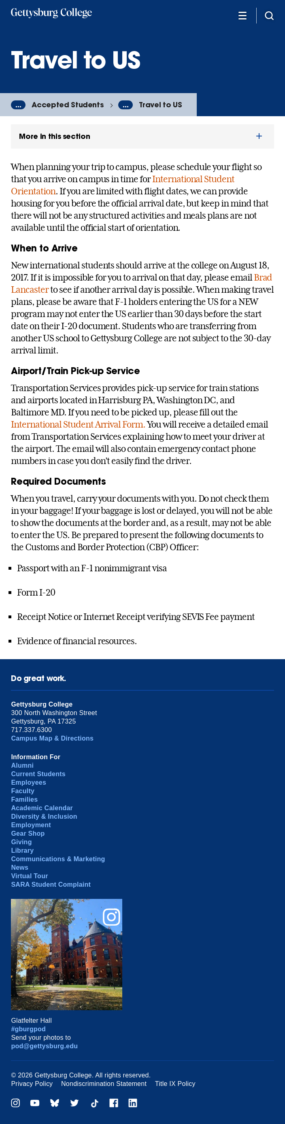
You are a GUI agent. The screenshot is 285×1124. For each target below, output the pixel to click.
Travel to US (160, 104)
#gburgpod (28, 1029)
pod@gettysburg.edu (44, 1046)
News (19, 867)
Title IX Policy (175, 1083)
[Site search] (269, 15)
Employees (28, 782)
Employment (31, 825)
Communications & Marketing (58, 859)
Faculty (22, 791)
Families (24, 799)
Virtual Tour (29, 876)
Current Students (38, 774)
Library (22, 850)
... (18, 104)
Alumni (22, 765)
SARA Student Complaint (51, 884)
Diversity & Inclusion (44, 816)
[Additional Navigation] (242, 15)
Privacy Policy (32, 1083)
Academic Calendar (42, 808)
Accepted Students (67, 104)
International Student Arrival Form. (78, 424)
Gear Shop (28, 833)
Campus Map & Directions (52, 738)
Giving (21, 842)
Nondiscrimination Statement (104, 1083)
